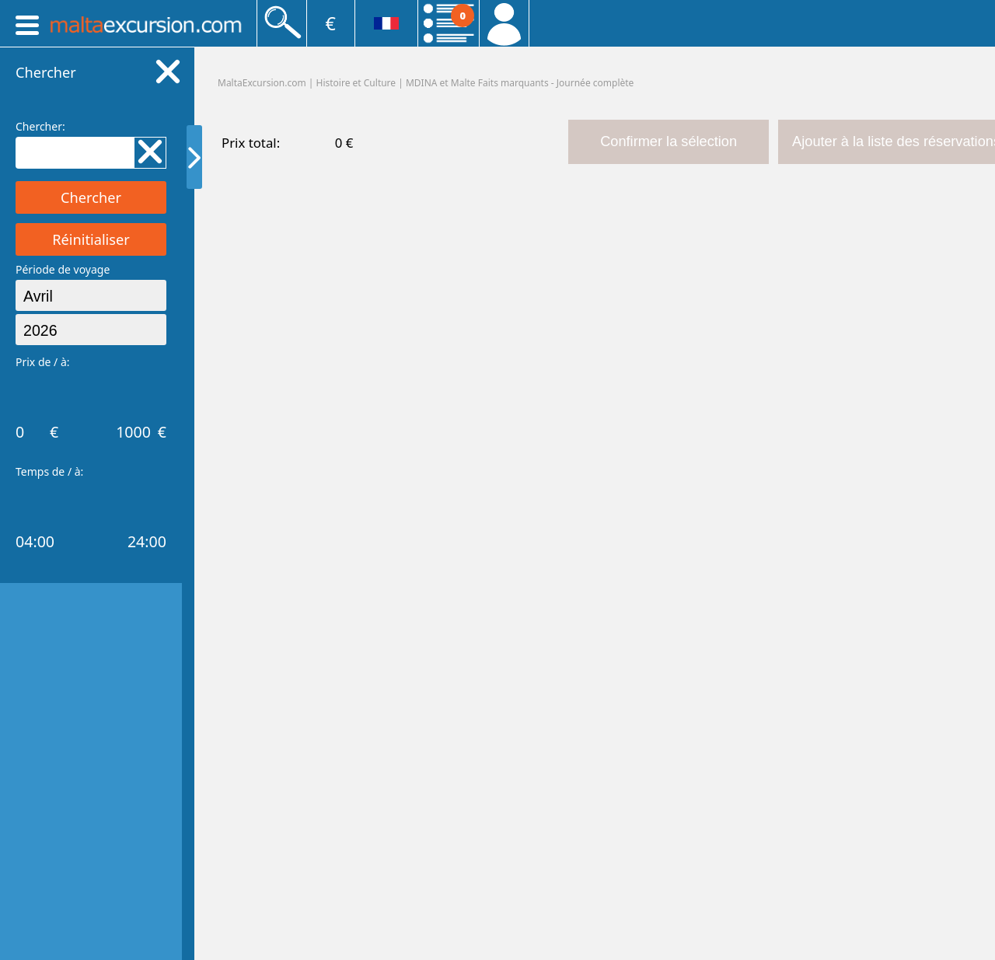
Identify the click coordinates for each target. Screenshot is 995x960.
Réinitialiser (91, 239)
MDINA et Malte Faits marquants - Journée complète (520, 82)
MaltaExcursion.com (262, 82)
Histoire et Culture (356, 82)
